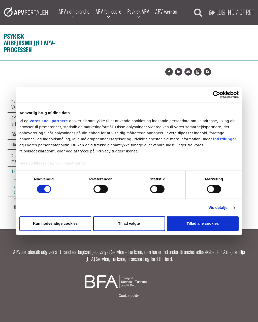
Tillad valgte (129, 223)
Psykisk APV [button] (138, 13)
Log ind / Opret (231, 12)
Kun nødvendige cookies (55, 223)
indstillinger (224, 139)
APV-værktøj (166, 11)
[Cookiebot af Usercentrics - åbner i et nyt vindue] (217, 94)
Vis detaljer (219, 207)
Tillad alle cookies (202, 223)
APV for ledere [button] (108, 13)
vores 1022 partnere (49, 121)
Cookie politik (128, 296)
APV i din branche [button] (73, 13)
